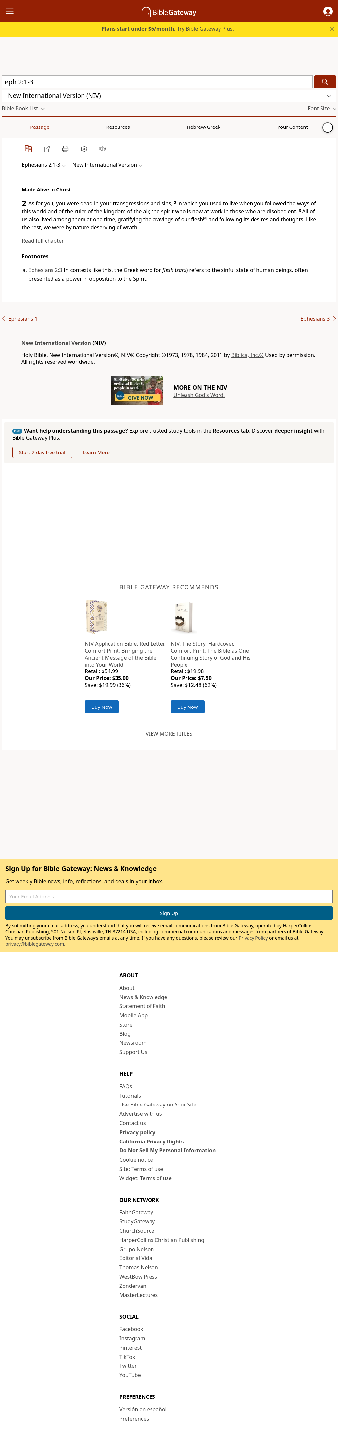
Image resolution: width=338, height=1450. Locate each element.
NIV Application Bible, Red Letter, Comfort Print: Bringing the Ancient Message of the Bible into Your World (125, 654)
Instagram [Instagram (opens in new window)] (132, 1338)
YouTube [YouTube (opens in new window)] (130, 1375)
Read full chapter (43, 240)
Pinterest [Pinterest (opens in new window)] (130, 1347)
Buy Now (101, 707)
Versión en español (143, 1409)
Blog (125, 1033)
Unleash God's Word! (199, 395)
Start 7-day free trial (42, 452)
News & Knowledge (143, 997)
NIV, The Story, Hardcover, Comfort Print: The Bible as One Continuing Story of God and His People (211, 654)
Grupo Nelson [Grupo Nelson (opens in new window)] (136, 1249)
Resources (48, 127)
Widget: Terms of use (145, 1178)
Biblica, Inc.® (247, 355)
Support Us (133, 1052)
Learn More (96, 452)
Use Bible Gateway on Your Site (157, 1104)
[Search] (325, 81)
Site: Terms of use (141, 1169)
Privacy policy (137, 1132)
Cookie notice (136, 1159)
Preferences (134, 1418)
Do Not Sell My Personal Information (167, 1150)
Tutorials (130, 1095)
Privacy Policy (253, 938)
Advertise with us (140, 1113)
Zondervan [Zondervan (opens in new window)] (132, 1285)
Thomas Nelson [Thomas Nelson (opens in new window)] (138, 1267)
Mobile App (133, 1015)
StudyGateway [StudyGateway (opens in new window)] (137, 1221)
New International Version (56, 342)
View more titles (169, 733)
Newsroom (133, 1042)
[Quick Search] (157, 81)
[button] (328, 11)
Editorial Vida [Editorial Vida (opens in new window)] (135, 1258)
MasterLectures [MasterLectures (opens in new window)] (138, 1295)
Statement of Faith (142, 1006)
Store (126, 1024)
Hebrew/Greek (88, 127)
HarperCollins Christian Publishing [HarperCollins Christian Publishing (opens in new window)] (161, 1240)
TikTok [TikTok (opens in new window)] (127, 1356)
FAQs (125, 1086)
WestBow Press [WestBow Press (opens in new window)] (138, 1276)
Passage (16, 127)
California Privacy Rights (151, 1141)
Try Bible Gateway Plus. (167, 28)
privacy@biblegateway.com (34, 944)
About (126, 988)
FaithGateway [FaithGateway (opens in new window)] (136, 1212)
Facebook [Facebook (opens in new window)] (131, 1329)
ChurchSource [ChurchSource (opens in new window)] (136, 1230)
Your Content (130, 127)
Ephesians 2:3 (45, 269)
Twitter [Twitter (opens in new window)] (128, 1365)
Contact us (132, 1123)
